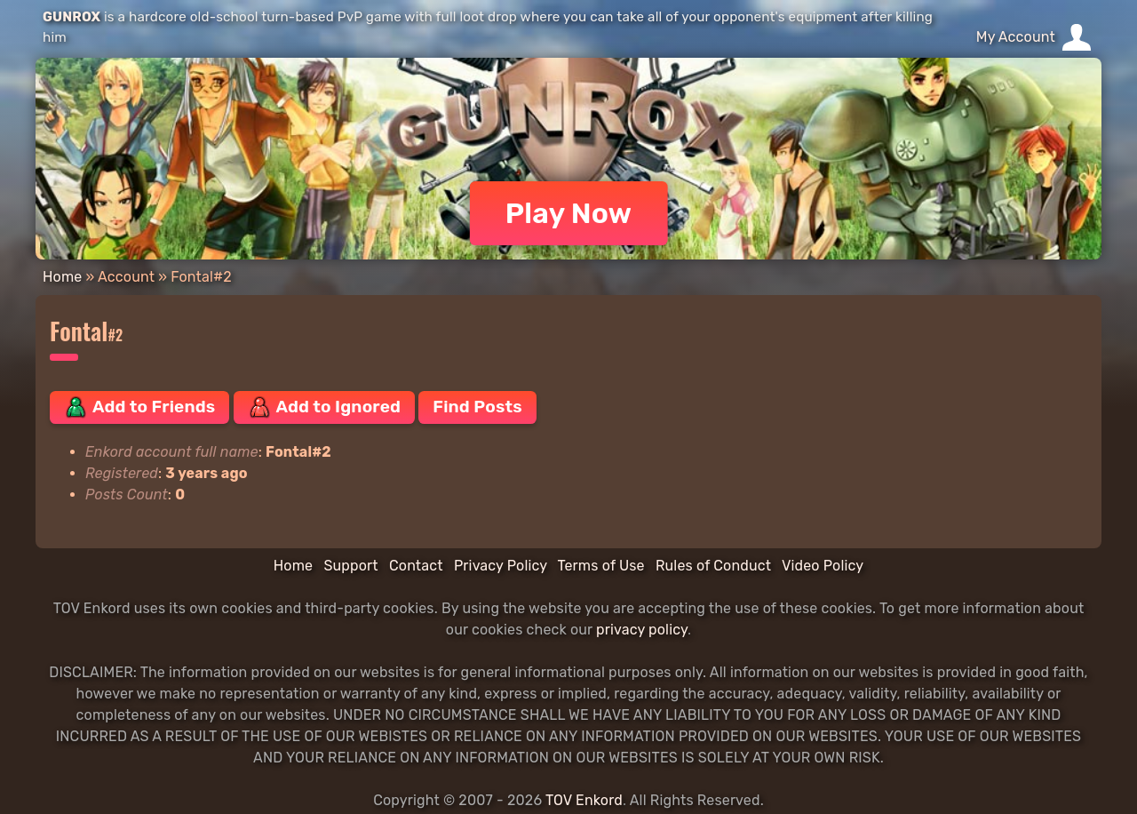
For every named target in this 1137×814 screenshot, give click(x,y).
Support (350, 565)
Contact (416, 565)
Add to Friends (139, 407)
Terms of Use (601, 565)
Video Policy (822, 565)
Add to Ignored (325, 407)
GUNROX (71, 17)
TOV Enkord (584, 800)
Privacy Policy (500, 565)
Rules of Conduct (713, 565)
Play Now (568, 213)
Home (62, 276)
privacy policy (642, 629)
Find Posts (477, 406)
